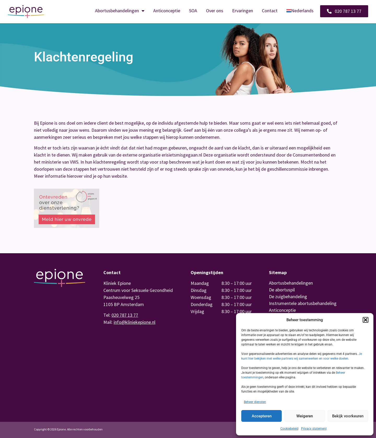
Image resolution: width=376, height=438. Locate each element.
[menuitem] (300, 10)
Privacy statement (314, 428)
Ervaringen (242, 11)
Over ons (214, 11)
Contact (270, 11)
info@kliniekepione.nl (134, 322)
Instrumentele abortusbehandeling (303, 303)
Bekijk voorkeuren (347, 416)
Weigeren (304, 416)
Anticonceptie (166, 11)
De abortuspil (282, 290)
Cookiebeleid (289, 428)
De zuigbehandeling (288, 296)
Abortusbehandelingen (119, 11)
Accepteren (262, 416)
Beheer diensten (255, 402)
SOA (193, 11)
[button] (365, 319)
